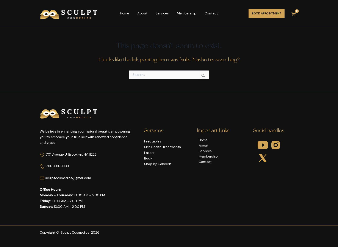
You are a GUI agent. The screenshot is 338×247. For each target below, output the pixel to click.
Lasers (149, 152)
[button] (267, 13)
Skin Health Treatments (162, 147)
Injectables (152, 141)
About (144, 13)
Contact (208, 13)
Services (162, 13)
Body (148, 158)
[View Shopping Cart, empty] (293, 13)
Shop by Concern (158, 164)
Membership (185, 13)
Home (127, 13)
